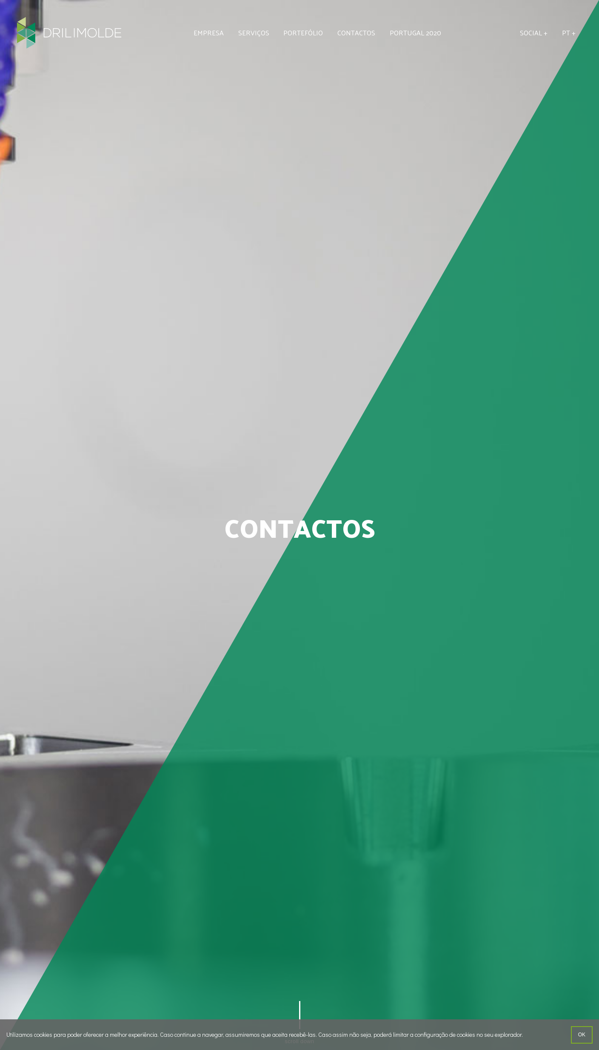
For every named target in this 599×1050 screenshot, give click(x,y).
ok (581, 1035)
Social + (534, 32)
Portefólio (303, 32)
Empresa (209, 32)
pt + (569, 32)
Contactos (356, 32)
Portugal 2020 (415, 32)
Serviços (253, 32)
